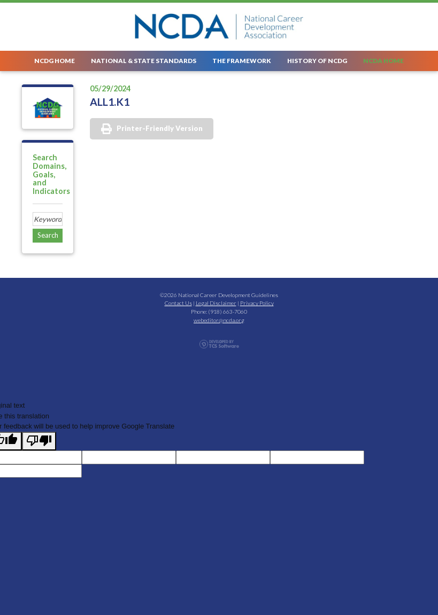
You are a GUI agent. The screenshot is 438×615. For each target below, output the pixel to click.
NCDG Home (54, 60)
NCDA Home (383, 60)
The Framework (241, 60)
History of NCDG (317, 60)
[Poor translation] (39, 441)
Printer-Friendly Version (160, 128)
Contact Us (178, 303)
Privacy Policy (257, 303)
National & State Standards (143, 60)
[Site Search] (48, 219)
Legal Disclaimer (216, 303)
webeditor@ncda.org (219, 320)
